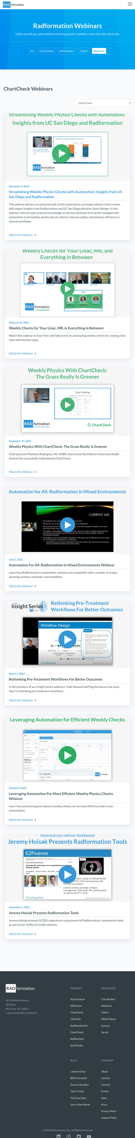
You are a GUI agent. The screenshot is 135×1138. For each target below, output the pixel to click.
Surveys (105, 1025)
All (32, 50)
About (104, 1071)
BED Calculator (78, 1078)
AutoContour (77, 999)
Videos (84, 50)
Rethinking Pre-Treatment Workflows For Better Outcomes (56, 679)
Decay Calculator (79, 1084)
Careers (105, 1078)
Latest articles (78, 1071)
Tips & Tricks (77, 1091)
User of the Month (80, 1104)
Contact (105, 1084)
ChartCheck (77, 1032)
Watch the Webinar (22, 235)
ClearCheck (76, 1012)
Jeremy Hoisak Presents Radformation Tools (44, 913)
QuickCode (76, 1045)
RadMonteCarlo (79, 1025)
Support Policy (109, 1117)
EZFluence (76, 1005)
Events (105, 1091)
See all (104, 1032)
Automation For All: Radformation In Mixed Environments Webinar (62, 565)
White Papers (66, 50)
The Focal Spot (78, 1097)
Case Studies (46, 50)
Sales (104, 1097)
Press (104, 1104)
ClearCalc (75, 1018)
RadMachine (77, 1038)
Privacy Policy (108, 1111)
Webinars (106, 1005)
